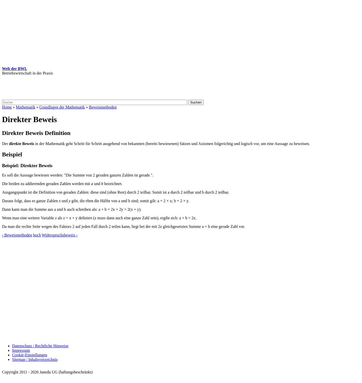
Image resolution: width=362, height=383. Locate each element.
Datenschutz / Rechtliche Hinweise (40, 346)
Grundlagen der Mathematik (62, 107)
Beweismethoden (103, 107)
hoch (37, 235)
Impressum (21, 350)
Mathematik (25, 107)
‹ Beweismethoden (17, 235)
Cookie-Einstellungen (29, 355)
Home (7, 107)
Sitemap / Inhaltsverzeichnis (35, 359)
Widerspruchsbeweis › (59, 235)
